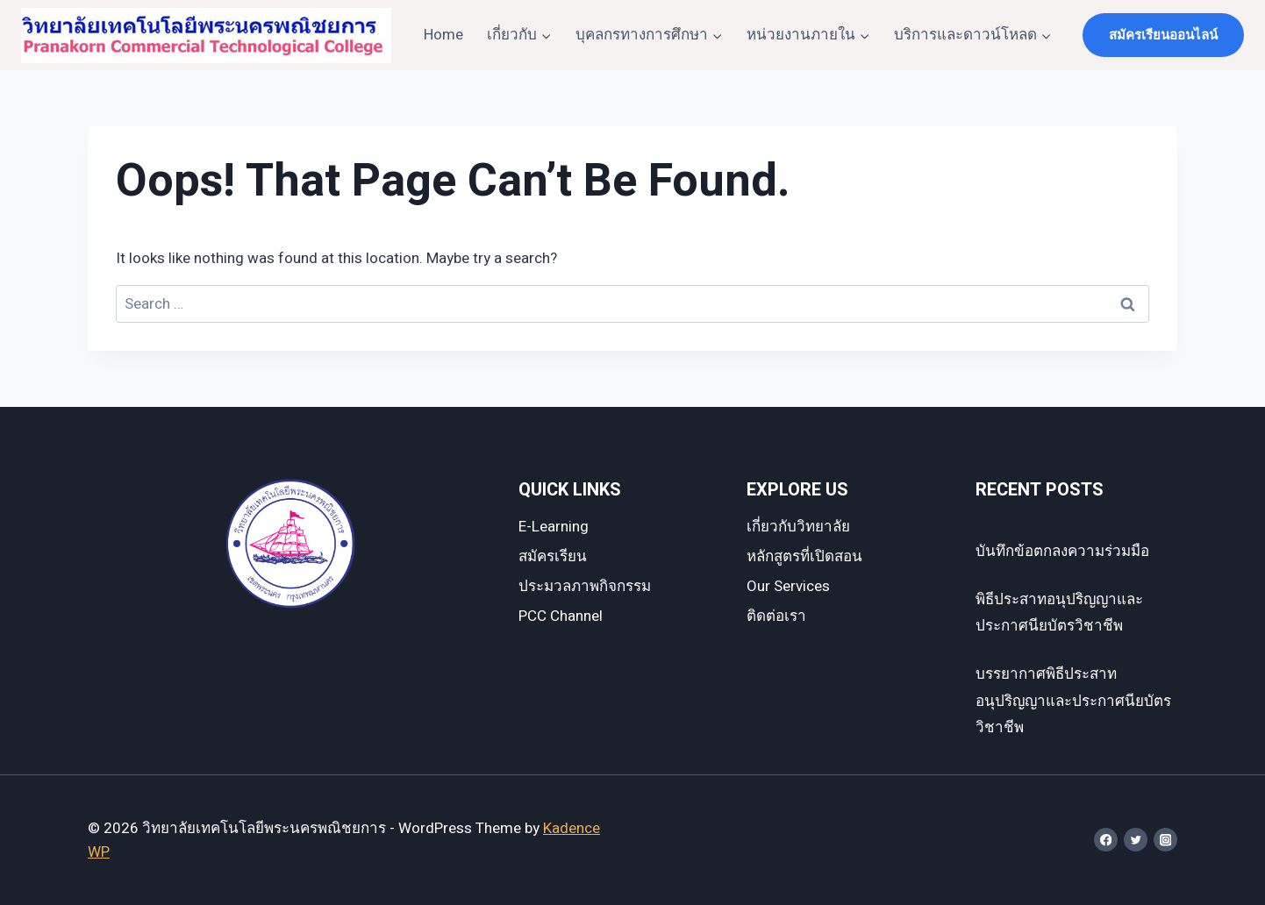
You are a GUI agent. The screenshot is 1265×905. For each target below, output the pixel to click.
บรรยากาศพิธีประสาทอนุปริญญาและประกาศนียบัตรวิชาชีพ (1073, 700)
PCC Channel (560, 616)
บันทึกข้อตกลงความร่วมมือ (1062, 551)
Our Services (788, 586)
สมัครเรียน (552, 556)
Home (443, 35)
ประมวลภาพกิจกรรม (584, 586)
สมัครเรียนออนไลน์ (1163, 35)
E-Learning (553, 527)
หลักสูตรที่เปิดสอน (804, 556)
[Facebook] (1106, 840)
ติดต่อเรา (776, 616)
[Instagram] (1165, 840)
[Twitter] (1135, 840)
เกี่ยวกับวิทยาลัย (798, 527)
